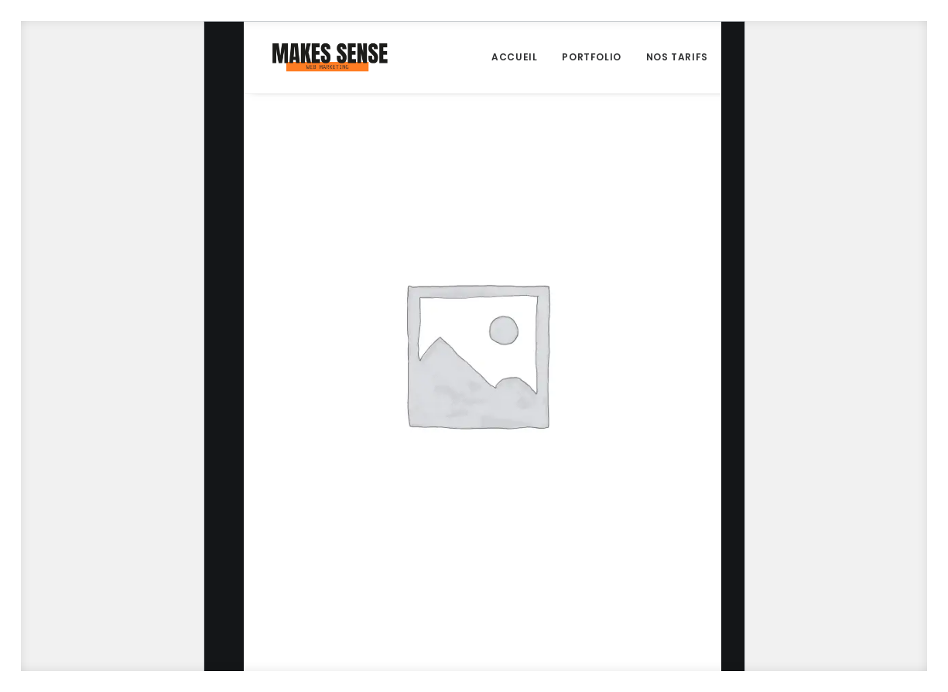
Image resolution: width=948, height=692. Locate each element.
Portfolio (591, 56)
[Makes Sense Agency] (330, 57)
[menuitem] (514, 57)
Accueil (514, 56)
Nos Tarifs (677, 56)
